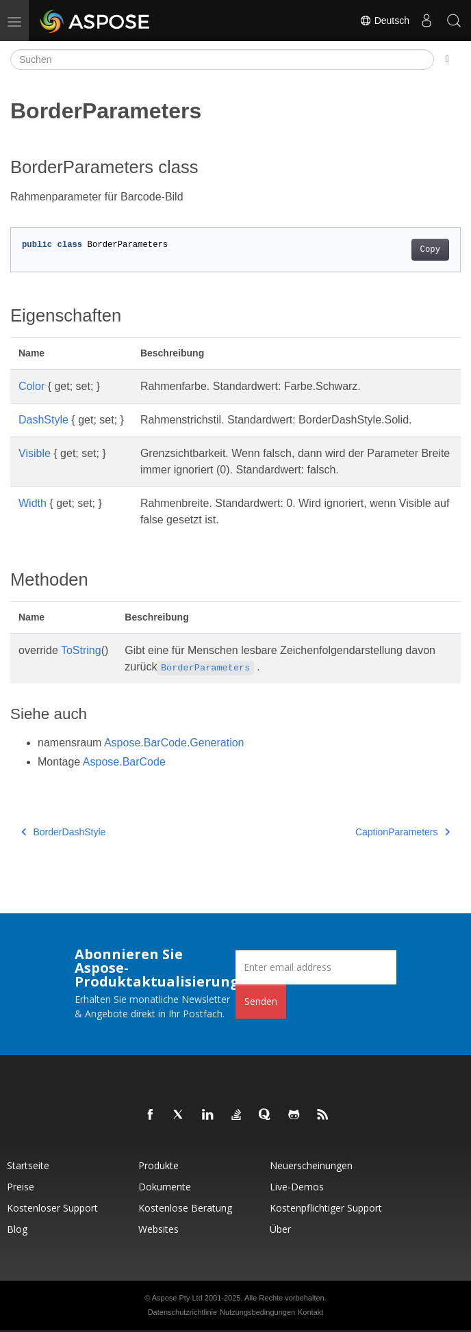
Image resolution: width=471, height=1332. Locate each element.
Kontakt (310, 1312)
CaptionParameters (402, 831)
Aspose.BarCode (124, 762)
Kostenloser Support (52, 1207)
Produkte (158, 1165)
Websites (158, 1229)
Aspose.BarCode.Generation (174, 742)
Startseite (28, 1165)
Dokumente (164, 1186)
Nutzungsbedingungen (257, 1312)
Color (31, 386)
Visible (34, 453)
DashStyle (43, 420)
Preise (20, 1186)
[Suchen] (222, 59)
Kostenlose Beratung (185, 1207)
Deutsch (384, 20)
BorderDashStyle (63, 831)
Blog (17, 1229)
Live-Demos (297, 1186)
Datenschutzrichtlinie (183, 1312)
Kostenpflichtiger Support (326, 1207)
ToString (81, 650)
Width (32, 503)
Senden (260, 1001)
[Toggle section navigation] (447, 59)
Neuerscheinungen (311, 1165)
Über (280, 1229)
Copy (430, 249)
